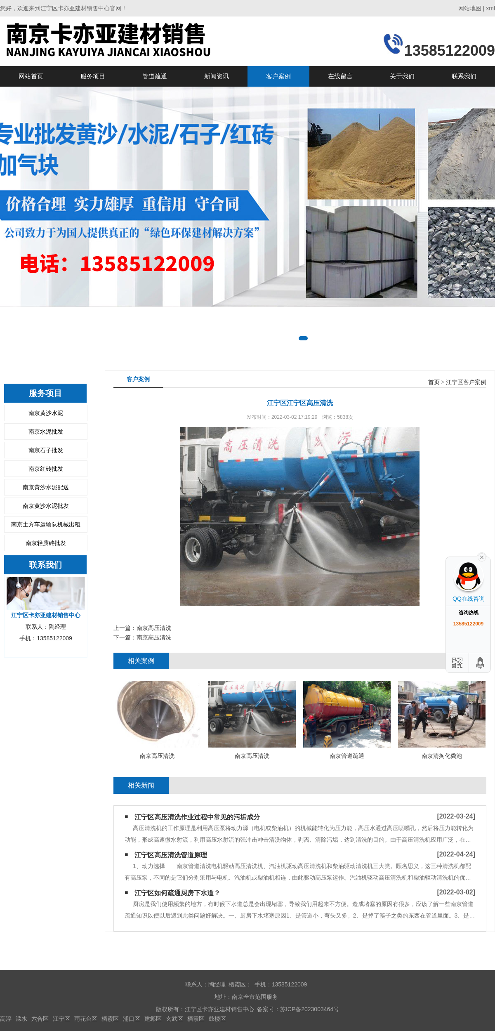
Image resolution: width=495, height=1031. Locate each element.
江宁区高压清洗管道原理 (170, 855)
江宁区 (61, 1018)
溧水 (21, 1018)
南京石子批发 (45, 450)
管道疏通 (154, 76)
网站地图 (469, 8)
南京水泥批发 (45, 431)
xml (490, 8)
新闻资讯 (216, 76)
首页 (434, 382)
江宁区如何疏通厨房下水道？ (177, 893)
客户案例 (278, 76)
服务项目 (92, 76)
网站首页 (31, 76)
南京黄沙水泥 (45, 413)
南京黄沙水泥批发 (46, 506)
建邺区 (153, 1018)
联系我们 (464, 76)
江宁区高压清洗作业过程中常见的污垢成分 (197, 817)
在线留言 (340, 76)
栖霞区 (110, 1018)
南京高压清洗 (154, 628)
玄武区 (174, 1018)
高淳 (6, 1018)
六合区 (40, 1018)
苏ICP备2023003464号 (309, 1009)
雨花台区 (85, 1018)
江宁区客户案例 (466, 382)
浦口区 (131, 1018)
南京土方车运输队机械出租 (45, 524)
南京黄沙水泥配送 (46, 487)
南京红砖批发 (45, 468)
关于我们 (402, 76)
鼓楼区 (217, 1018)
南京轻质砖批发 (46, 543)
